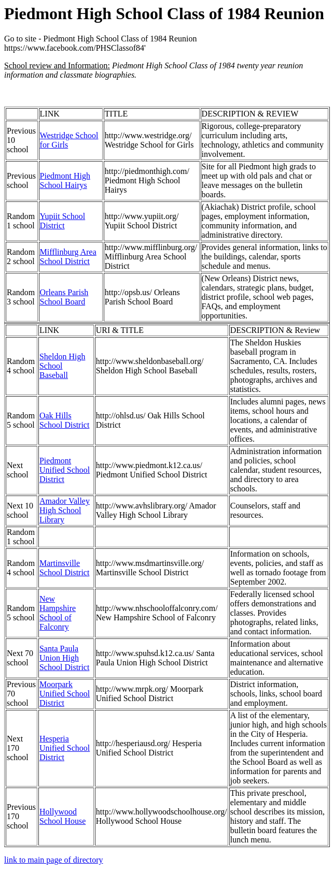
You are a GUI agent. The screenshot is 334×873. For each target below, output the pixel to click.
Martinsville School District (64, 568)
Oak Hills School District (64, 420)
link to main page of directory (53, 859)
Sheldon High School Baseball (62, 366)
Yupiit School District (63, 221)
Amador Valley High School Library (64, 510)
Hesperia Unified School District (64, 748)
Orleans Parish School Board (64, 297)
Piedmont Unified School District (64, 470)
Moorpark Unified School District (64, 693)
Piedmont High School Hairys (65, 180)
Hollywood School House (62, 816)
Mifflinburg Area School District (68, 257)
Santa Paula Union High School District (64, 658)
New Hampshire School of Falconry (57, 612)
